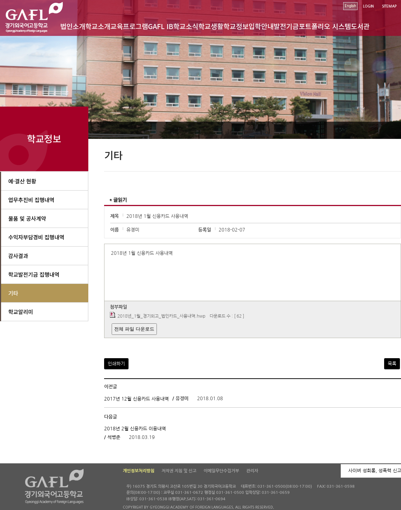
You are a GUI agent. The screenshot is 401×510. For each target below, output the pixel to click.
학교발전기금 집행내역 (33, 274)
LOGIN (368, 6)
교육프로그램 (129, 26)
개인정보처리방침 (138, 471)
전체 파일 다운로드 (134, 329)
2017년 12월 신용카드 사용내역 (136, 398)
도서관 (360, 26)
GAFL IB (160, 26)
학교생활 (210, 26)
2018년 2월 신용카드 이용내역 (135, 428)
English (350, 6)
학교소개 (97, 26)
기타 (13, 293)
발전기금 (286, 26)
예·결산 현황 (22, 181)
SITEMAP (389, 6)
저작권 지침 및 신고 (179, 471)
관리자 (252, 471)
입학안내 (261, 26)
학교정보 (235, 26)
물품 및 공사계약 (27, 218)
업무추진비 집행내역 (31, 199)
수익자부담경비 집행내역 (36, 237)
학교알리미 (20, 311)
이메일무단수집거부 (221, 471)
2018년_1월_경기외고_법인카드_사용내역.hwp (161, 316)
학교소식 (185, 26)
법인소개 (72, 26)
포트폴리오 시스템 (325, 26)
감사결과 (18, 255)
